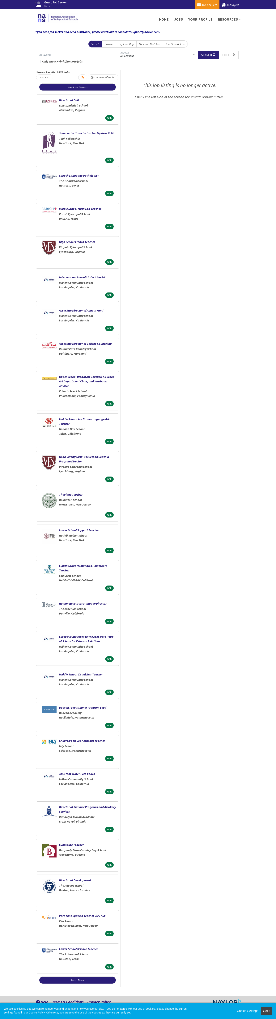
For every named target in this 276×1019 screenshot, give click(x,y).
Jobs (178, 19)
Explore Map (126, 44)
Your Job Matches (149, 44)
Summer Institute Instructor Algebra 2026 (86, 133)
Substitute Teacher (71, 845)
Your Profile (200, 19)
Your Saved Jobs (175, 44)
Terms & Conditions (67, 1001)
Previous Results (77, 87)
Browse (108, 44)
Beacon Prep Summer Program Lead (82, 707)
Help (42, 1001)
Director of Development (75, 880)
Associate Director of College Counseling (85, 343)
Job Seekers (207, 4)
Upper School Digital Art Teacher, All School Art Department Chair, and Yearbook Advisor (87, 381)
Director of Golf (69, 100)
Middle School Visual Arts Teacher (81, 674)
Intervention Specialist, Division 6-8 (82, 277)
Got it (266, 1011)
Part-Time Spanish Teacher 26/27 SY (82, 916)
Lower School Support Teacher (79, 530)
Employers (230, 4)
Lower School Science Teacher (78, 949)
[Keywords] (78, 55)
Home (164, 19)
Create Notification (103, 77)
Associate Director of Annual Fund (81, 310)
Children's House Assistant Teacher (82, 741)
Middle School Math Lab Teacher (80, 209)
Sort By (43, 77)
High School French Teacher (77, 242)
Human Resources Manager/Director (83, 603)
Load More (77, 980)
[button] (229, 55)
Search (95, 44)
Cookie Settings (247, 1011)
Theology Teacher (71, 494)
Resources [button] (228, 19)
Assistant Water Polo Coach (77, 774)
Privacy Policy (99, 1001)
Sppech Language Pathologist (79, 175)
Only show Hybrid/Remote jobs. (63, 61)
